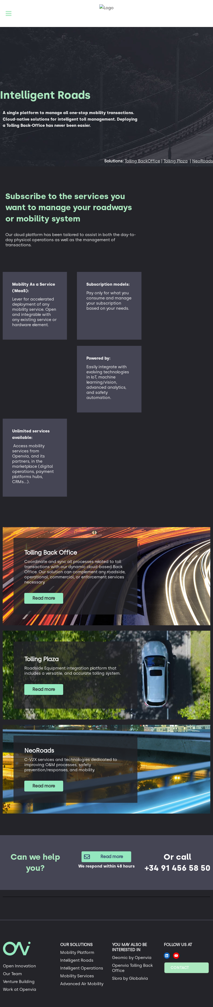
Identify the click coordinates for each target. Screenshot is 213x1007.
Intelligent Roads (76, 960)
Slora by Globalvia (130, 978)
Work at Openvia (19, 989)
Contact (180, 968)
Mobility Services (77, 976)
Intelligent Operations (81, 968)
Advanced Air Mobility (81, 983)
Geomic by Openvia (131, 957)
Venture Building (19, 981)
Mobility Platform (77, 952)
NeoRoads (202, 161)
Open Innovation (19, 966)
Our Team (12, 973)
